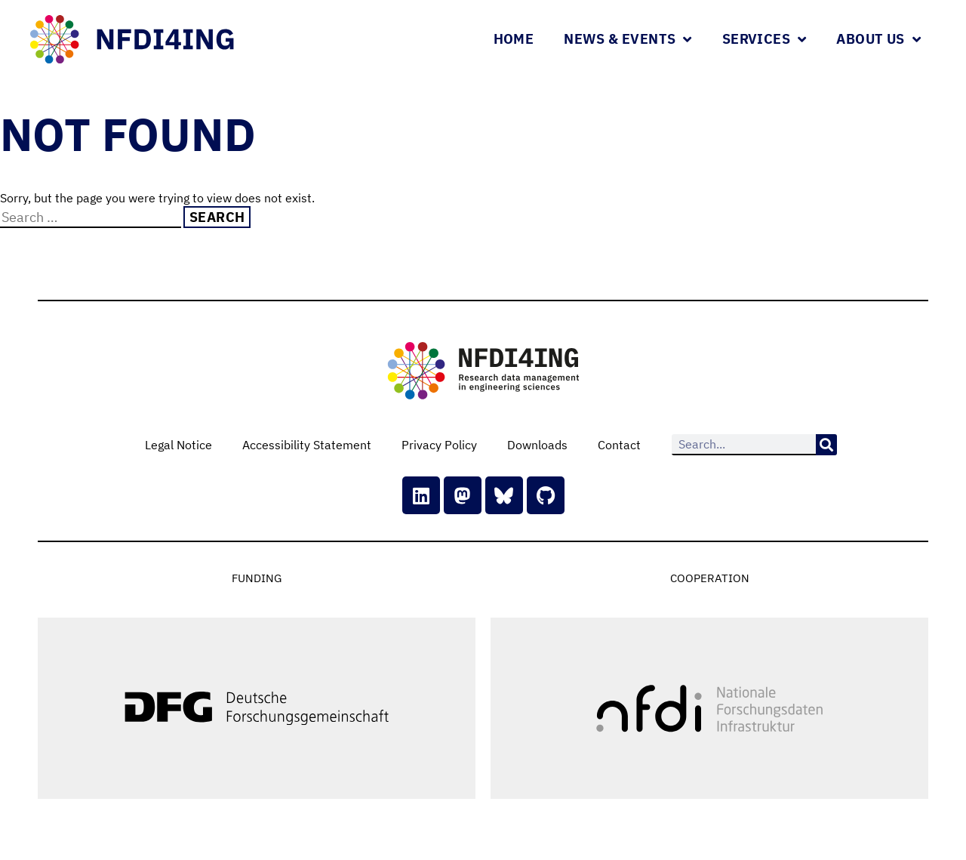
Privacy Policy (439, 444)
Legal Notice (178, 444)
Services (764, 39)
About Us (878, 39)
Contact (619, 444)
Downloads (537, 444)
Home (514, 39)
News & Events (628, 39)
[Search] (826, 444)
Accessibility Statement (306, 444)
